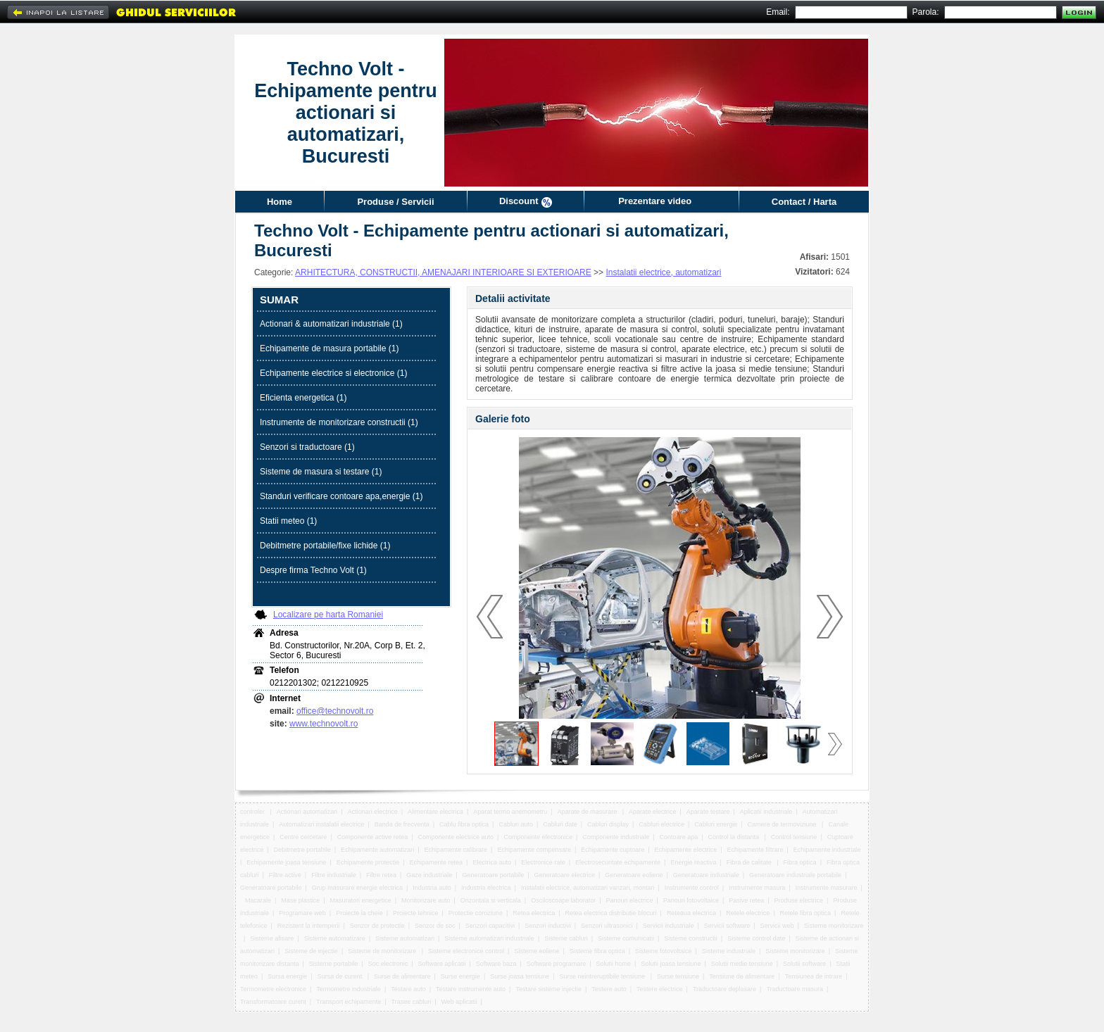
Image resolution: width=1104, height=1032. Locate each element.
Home (279, 201)
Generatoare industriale (706, 875)
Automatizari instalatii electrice (321, 824)
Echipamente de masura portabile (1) (329, 348)
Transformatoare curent (273, 1001)
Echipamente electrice (686, 849)
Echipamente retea (436, 862)
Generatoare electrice (564, 875)
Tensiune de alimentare (741, 976)
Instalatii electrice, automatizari (663, 272)
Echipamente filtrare (755, 849)
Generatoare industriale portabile (795, 875)
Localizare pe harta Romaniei (328, 614)
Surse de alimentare (402, 976)
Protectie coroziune (475, 913)
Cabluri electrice (661, 824)
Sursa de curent (341, 976)
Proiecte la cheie (359, 913)
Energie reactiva (693, 862)
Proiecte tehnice (416, 913)
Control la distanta (734, 837)
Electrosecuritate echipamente (617, 862)
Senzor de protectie (377, 925)
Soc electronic (388, 963)
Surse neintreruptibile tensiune (603, 976)
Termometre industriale (348, 989)
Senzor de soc (435, 925)
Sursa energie (287, 976)
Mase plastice (300, 900)
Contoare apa (679, 837)
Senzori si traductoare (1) (307, 447)
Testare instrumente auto (471, 989)
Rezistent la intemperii (308, 925)
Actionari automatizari (307, 811)
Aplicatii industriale (766, 811)
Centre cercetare (303, 837)
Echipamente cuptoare (612, 849)
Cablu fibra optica (464, 824)
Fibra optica (800, 862)
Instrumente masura (757, 887)
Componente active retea (372, 837)
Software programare (556, 963)
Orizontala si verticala (490, 900)
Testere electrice (659, 989)
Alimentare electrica (435, 811)
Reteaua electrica (691, 913)
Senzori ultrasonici (607, 925)
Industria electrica (486, 887)
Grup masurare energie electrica (357, 887)
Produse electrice (799, 900)
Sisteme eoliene (536, 951)
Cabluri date (560, 824)
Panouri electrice (629, 900)
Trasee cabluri (411, 1001)
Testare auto (408, 989)
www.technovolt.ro (323, 724)
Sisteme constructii (690, 938)
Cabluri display (608, 824)
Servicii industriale (668, 925)
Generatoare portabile (494, 875)
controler (253, 811)
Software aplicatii (442, 963)
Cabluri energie (715, 824)
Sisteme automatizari (404, 938)
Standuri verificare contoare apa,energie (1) (341, 496)
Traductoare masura (794, 989)
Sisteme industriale (728, 951)
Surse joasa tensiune (519, 976)
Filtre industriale (333, 875)
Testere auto (609, 989)
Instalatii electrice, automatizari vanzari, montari (588, 887)
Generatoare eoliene (634, 875)
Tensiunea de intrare (814, 976)
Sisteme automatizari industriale (489, 938)
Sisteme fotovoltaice (663, 951)
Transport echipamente (348, 1001)
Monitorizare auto (426, 900)
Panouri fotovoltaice (691, 900)
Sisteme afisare (272, 938)
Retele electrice (748, 913)
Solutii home (614, 963)
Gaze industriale (429, 875)
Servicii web (777, 925)
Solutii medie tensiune (742, 963)
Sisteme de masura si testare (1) (321, 472)
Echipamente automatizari (377, 849)
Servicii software (727, 925)
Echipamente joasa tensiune (286, 862)
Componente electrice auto (456, 837)
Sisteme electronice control (466, 951)
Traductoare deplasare (724, 989)
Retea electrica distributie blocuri (611, 913)
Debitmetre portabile (302, 849)
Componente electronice (537, 837)
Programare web (302, 913)
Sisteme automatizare (334, 938)
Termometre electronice (273, 989)
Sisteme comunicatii (626, 938)
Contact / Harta (804, 201)
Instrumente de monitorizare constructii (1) (339, 422)
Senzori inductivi (548, 925)
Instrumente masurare (826, 887)
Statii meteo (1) (288, 521)
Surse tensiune (678, 976)
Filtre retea (381, 875)
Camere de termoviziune (783, 824)
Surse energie (460, 976)
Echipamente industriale (827, 849)
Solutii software (804, 963)
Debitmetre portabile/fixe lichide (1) (325, 545)
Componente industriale (615, 837)
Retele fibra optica (806, 913)
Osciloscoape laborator (563, 900)
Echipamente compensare (534, 849)
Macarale (258, 900)
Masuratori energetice (360, 900)
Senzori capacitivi (490, 925)
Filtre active (285, 875)
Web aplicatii (459, 1001)
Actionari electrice (373, 811)
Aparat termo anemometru (510, 811)
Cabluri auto (515, 824)
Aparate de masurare (588, 811)
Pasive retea (746, 900)
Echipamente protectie (368, 862)
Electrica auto (491, 862)
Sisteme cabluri (566, 938)
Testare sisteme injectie (548, 989)
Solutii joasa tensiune (671, 963)
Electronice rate (543, 862)
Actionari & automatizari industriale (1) (331, 324)
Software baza (496, 963)
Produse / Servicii (395, 201)
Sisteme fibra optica (597, 951)
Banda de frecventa (402, 824)
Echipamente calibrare (456, 849)
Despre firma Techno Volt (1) (313, 570)
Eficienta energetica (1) (303, 398)
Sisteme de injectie (311, 951)
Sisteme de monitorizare (383, 951)
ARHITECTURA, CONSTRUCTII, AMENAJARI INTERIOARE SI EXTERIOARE (443, 272)
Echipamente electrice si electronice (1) (333, 373)
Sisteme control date (756, 938)
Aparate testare (708, 811)
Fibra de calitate (750, 862)
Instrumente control (692, 887)
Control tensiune (794, 837)
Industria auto (432, 887)
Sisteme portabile (333, 963)
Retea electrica (534, 913)
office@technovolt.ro (334, 711)
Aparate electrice (653, 811)
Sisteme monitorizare (834, 925)
